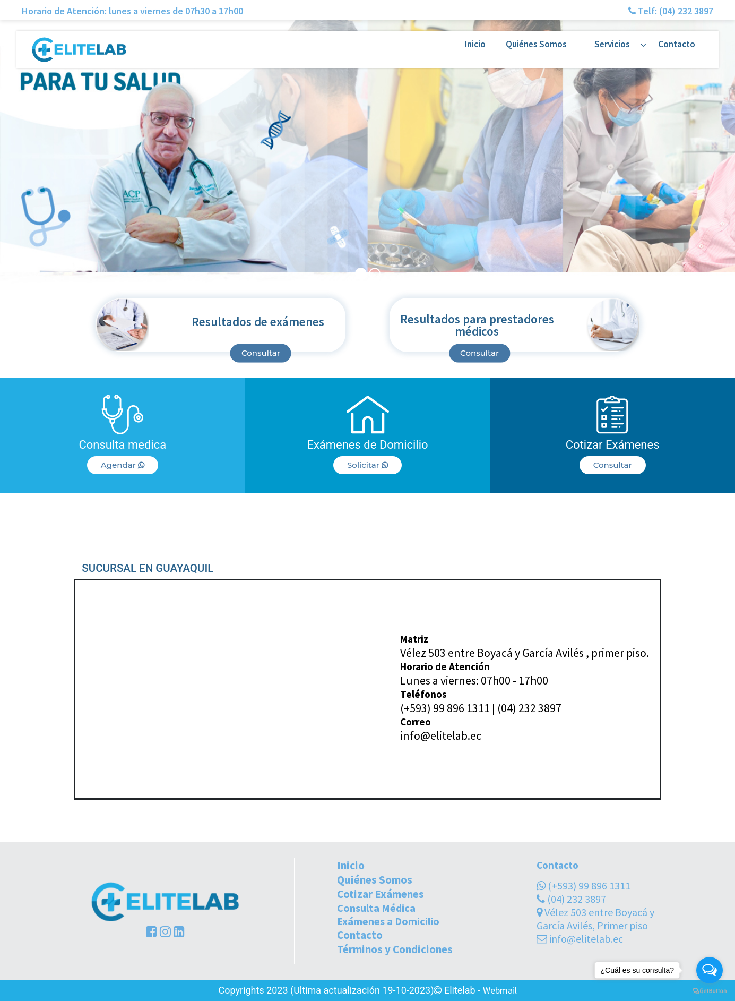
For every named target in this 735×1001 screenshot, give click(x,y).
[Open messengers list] (709, 970)
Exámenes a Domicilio (388, 921)
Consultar (260, 353)
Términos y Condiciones (395, 949)
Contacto (676, 44)
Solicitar (367, 465)
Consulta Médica (376, 907)
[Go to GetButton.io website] (710, 990)
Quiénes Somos (536, 44)
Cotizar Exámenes (380, 894)
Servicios (612, 44)
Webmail (500, 990)
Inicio (475, 44)
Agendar (122, 465)
